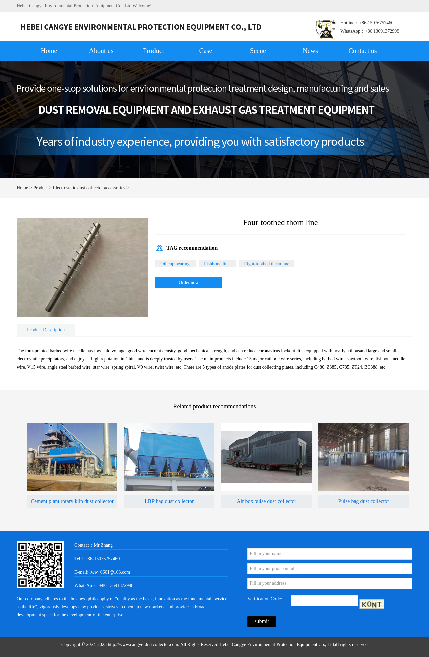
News (310, 50)
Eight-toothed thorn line (266, 263)
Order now (189, 282)
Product (153, 50)
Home (49, 50)
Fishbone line (217, 263)
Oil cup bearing (175, 263)
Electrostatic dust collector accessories (89, 187)
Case (205, 50)
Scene (258, 50)
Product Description (46, 329)
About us (101, 50)
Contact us (363, 50)
